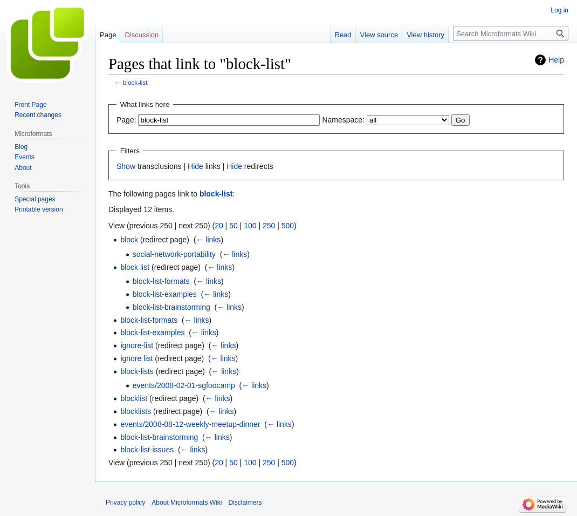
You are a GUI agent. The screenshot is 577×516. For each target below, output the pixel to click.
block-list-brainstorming (171, 307)
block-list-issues (147, 449)
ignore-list (136, 345)
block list (134, 267)
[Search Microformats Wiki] (510, 33)
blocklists (135, 411)
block (129, 239)
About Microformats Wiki (187, 502)
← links (208, 239)
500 (287, 225)
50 (233, 225)
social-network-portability (174, 254)
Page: (126, 120)
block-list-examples (165, 294)
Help (556, 60)
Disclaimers (245, 502)
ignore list (136, 358)
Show (125, 166)
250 (269, 225)
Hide (195, 166)
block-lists (136, 371)
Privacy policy (125, 502)
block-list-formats (161, 281)
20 (219, 225)
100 (250, 225)
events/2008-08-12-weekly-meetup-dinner (190, 424)
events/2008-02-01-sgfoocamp (184, 385)
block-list (135, 82)
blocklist (133, 398)
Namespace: (343, 120)
